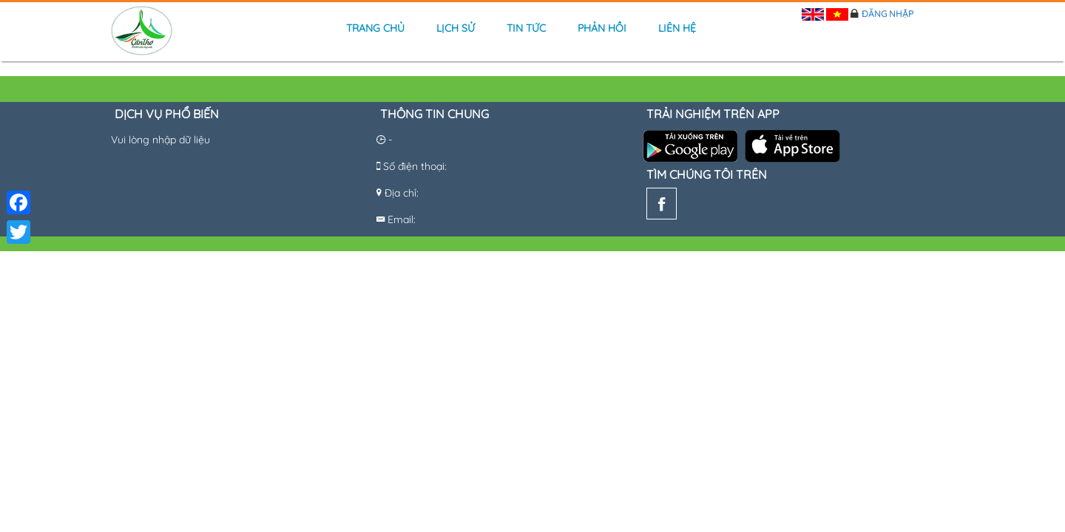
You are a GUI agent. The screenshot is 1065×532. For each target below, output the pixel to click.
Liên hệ (677, 28)
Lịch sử (455, 28)
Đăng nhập (887, 13)
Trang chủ (375, 28)
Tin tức (526, 28)
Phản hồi (602, 28)
